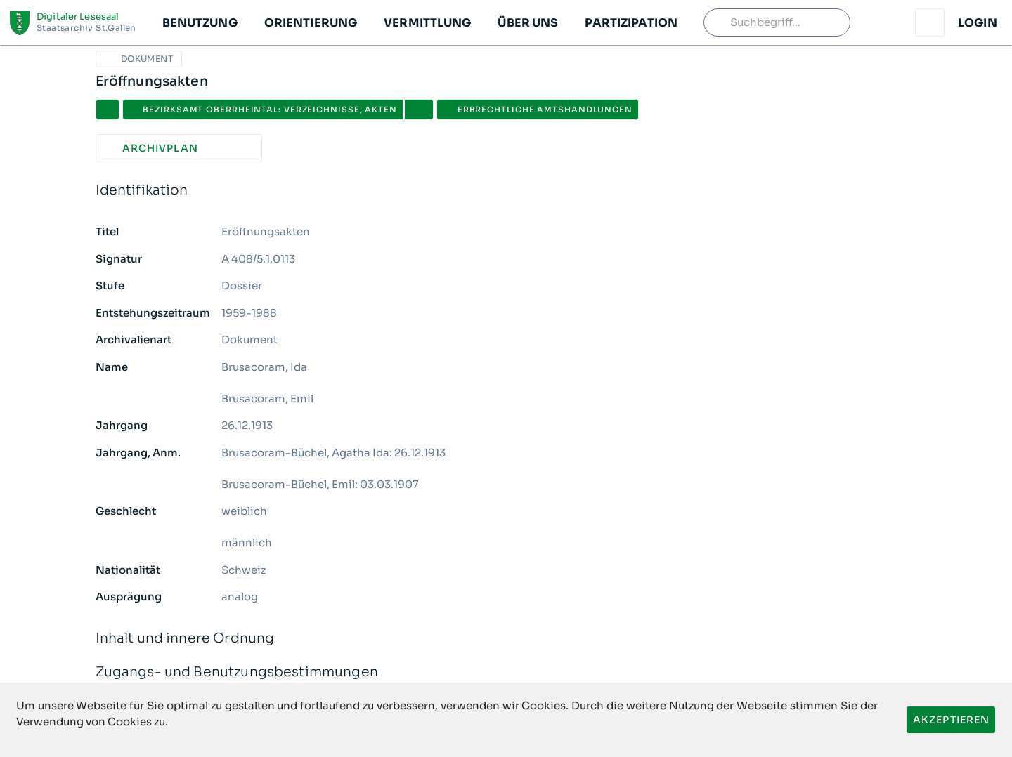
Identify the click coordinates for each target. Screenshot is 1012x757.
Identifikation (506, 190)
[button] (199, 22)
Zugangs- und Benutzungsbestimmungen (506, 672)
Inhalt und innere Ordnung (506, 638)
